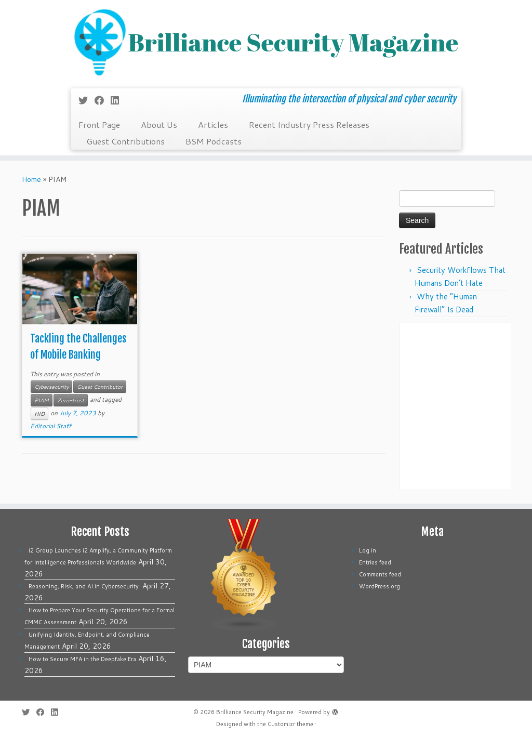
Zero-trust (70, 400)
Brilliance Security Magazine (255, 712)
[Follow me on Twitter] (86, 100)
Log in (367, 550)
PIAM (41, 400)
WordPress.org (379, 586)
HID (39, 413)
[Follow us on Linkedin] (118, 100)
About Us (159, 124)
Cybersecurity (51, 386)
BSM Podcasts (213, 141)
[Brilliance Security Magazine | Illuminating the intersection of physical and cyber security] (266, 43)
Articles (213, 124)
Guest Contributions (125, 141)
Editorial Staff (50, 426)
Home (31, 179)
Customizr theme (290, 724)
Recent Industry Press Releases (309, 124)
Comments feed (380, 574)
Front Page (99, 124)
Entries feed (375, 562)
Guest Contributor (100, 386)
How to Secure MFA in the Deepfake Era (82, 659)
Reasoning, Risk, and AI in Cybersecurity (84, 586)
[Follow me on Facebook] (103, 100)
